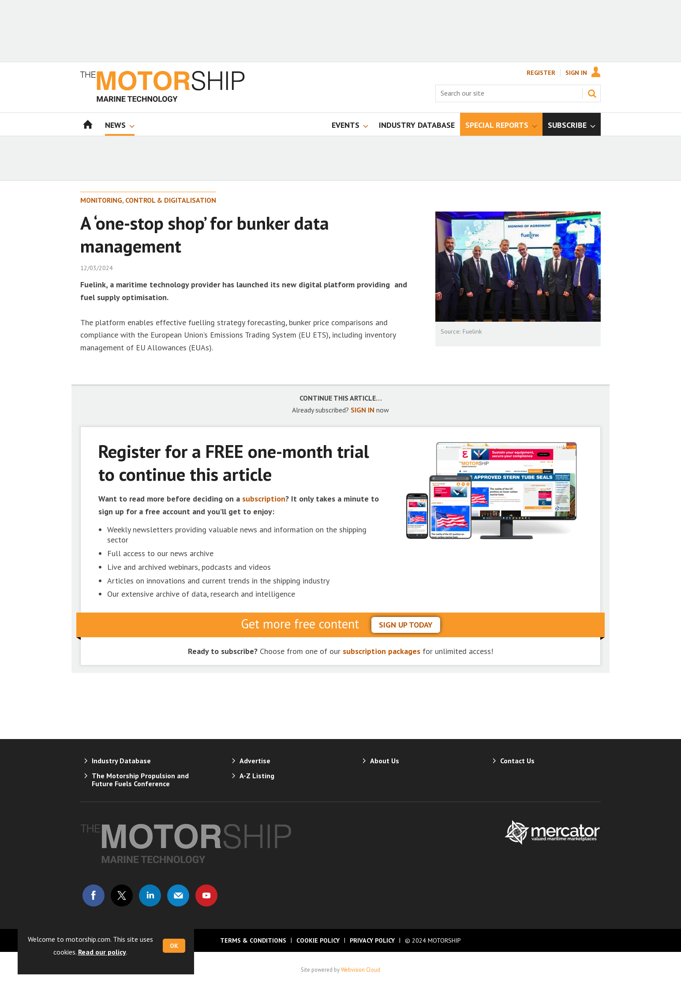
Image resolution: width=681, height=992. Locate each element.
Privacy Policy (372, 940)
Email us (178, 895)
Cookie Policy (318, 940)
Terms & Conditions (253, 940)
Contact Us (517, 760)
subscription (263, 499)
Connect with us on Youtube (206, 895)
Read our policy (102, 951)
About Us (384, 760)
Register (541, 72)
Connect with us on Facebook (93, 895)
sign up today (406, 625)
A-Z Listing (256, 775)
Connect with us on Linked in (149, 895)
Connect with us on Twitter (121, 895)
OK (174, 946)
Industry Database (121, 760)
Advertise (254, 760)
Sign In (576, 72)
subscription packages (381, 651)
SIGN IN (362, 409)
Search (592, 93)
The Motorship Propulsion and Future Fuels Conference (140, 779)
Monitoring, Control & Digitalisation (148, 200)
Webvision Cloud (360, 969)
